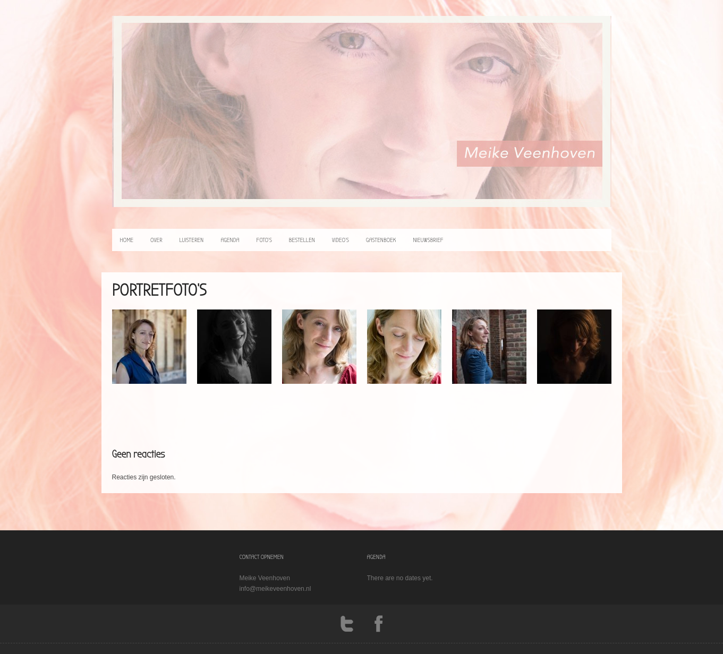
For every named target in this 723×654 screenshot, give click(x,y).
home (127, 240)
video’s (340, 240)
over (156, 240)
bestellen (302, 240)
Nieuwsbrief (428, 240)
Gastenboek (381, 240)
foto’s (263, 240)
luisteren (192, 240)
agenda (229, 240)
